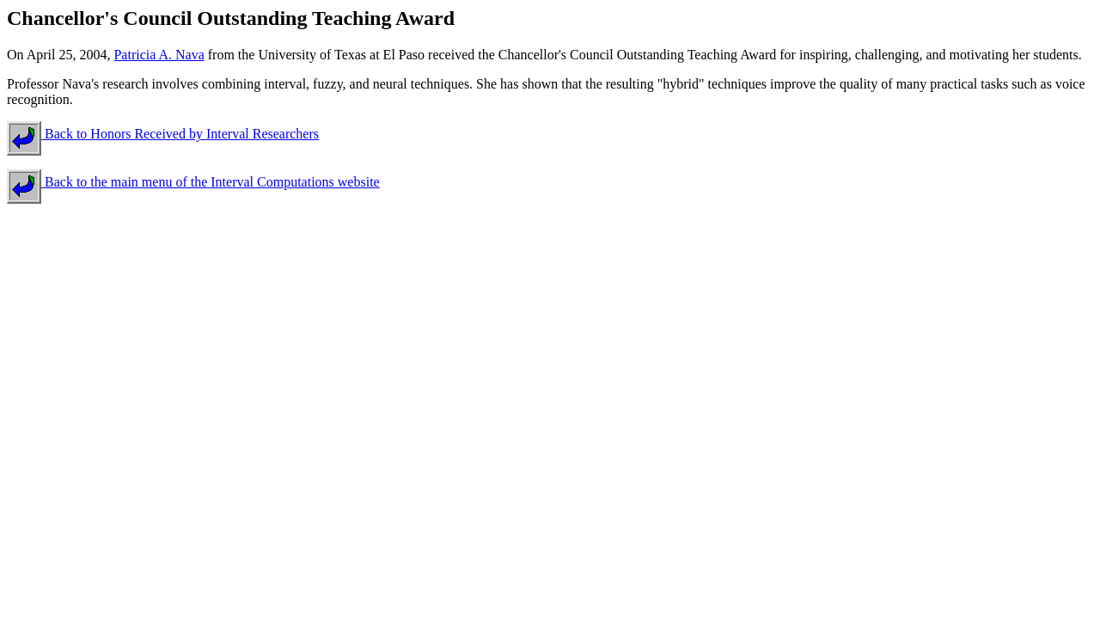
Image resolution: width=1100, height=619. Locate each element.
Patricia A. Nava (158, 54)
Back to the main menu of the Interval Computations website (193, 182)
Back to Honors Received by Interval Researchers (163, 133)
